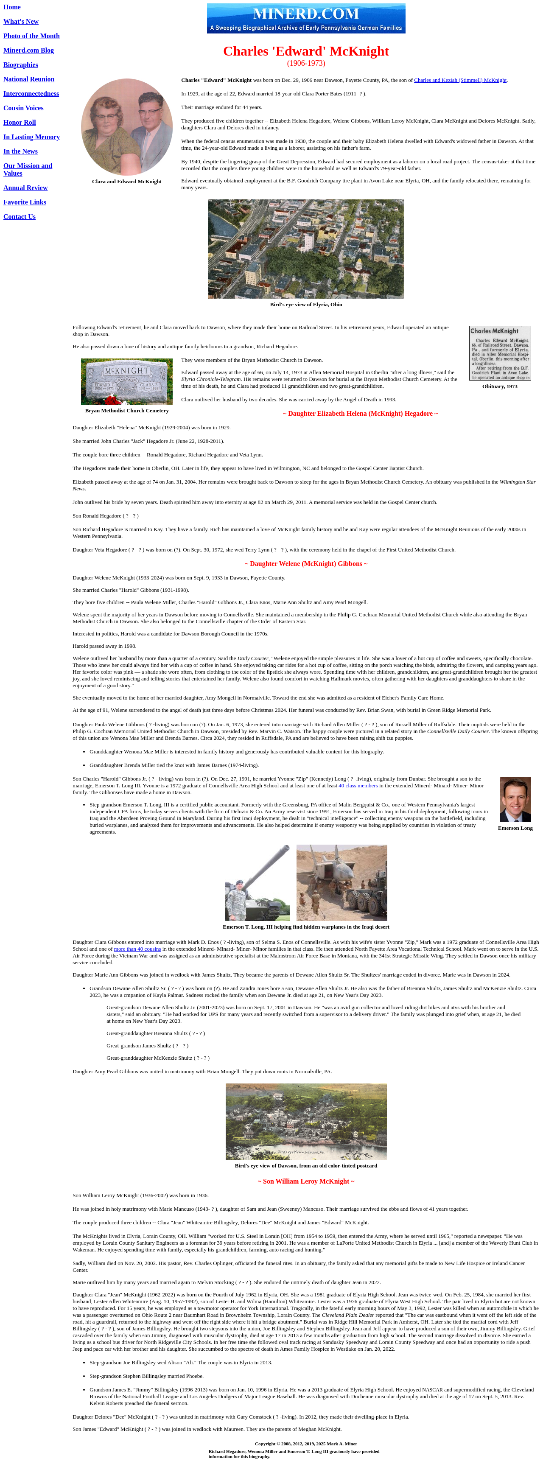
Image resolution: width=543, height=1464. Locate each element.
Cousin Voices (23, 108)
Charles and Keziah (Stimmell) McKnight (460, 80)
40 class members (358, 785)
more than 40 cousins (137, 949)
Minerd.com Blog (28, 50)
